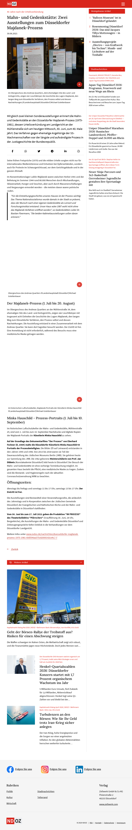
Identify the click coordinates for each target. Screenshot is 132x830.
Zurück (14, 549)
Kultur (9, 797)
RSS (91, 823)
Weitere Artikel (21, 562)
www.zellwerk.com (108, 804)
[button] (12, 151)
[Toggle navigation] (123, 4)
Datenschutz (109, 823)
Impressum (121, 823)
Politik (9, 791)
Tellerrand (42, 797)
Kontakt (98, 823)
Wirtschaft (11, 803)
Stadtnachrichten (99, 69)
